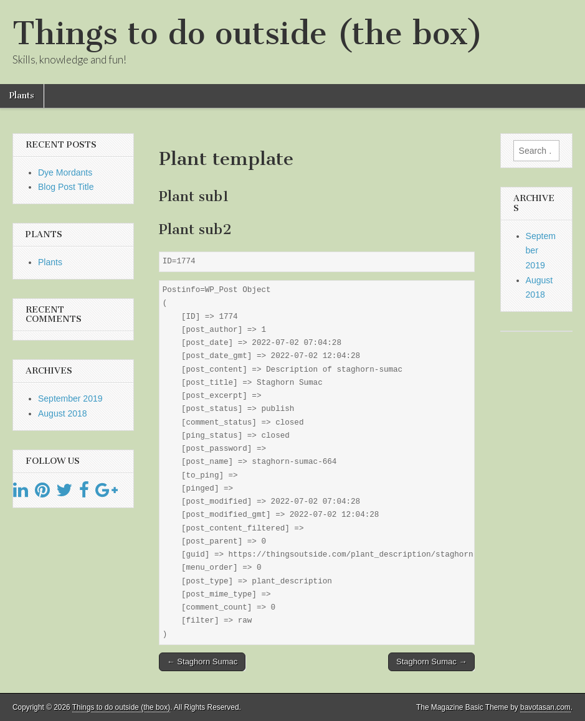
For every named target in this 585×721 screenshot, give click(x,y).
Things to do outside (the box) (247, 33)
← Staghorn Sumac (202, 661)
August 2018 (62, 413)
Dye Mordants (65, 172)
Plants (21, 95)
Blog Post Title (66, 187)
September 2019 (70, 398)
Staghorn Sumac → (431, 661)
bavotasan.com (545, 707)
